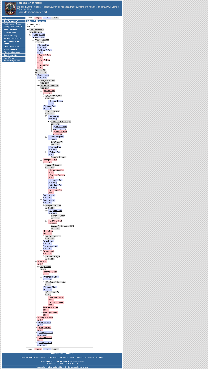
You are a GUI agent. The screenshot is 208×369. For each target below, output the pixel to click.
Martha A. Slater (56, 297)
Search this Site (10, 55)
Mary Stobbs (40, 70)
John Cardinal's (50, 367)
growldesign (84, 367)
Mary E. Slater (50, 272)
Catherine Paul (45, 337)
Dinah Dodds (57, 142)
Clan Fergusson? (11, 21)
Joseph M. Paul (51, 246)
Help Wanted (9, 58)
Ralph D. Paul (55, 210)
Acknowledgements (12, 61)
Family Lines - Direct (12, 24)
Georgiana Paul (46, 317)
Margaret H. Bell (47, 80)
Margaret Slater (51, 307)
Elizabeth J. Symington (56, 282)
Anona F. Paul (61, 132)
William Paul (54, 152)
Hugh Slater (45, 266)
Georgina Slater (51, 312)
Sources (69, 354)
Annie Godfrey (55, 190)
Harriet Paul (44, 65)
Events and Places (11, 46)
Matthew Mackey (53, 236)
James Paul (44, 45)
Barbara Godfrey (56, 170)
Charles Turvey (56, 101)
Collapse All (31, 21)
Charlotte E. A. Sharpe (61, 121)
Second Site (58, 367)
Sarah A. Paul (45, 55)
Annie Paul (49, 251)
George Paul (39, 34)
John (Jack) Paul (56, 137)
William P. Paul (45, 50)
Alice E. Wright (52, 292)
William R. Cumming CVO (62, 226)
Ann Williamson (37, 29)
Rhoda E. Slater (56, 302)
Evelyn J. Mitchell (53, 205)
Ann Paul (43, 261)
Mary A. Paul (44, 60)
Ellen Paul (48, 231)
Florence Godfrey (57, 175)
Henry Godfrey (55, 180)
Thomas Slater (50, 287)
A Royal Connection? (12, 38)
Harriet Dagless (42, 40)
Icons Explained (10, 30)
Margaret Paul (50, 160)
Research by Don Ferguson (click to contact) (58, 361)
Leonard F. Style (53, 256)
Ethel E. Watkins (53, 111)
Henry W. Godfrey (54, 165)
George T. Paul (45, 342)
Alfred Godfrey (55, 185)
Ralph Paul (44, 75)
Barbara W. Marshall (49, 85)
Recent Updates (10, 49)
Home (6, 18)
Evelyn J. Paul (55, 221)
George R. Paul (46, 332)
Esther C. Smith (58, 216)
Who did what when (12, 52)
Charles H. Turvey (54, 96)
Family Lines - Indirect (13, 27)
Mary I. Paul (49, 91)
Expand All (41, 21)
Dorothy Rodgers (58, 157)
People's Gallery (10, 36)
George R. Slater (51, 277)
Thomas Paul (34, 24)
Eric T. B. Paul (61, 127)
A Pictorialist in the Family (11, 42)
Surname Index (10, 33)
